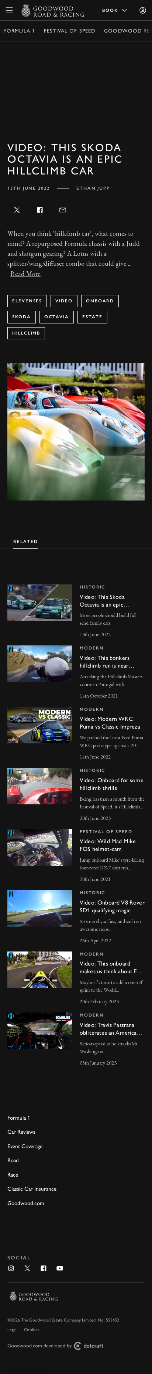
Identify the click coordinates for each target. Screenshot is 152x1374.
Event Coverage (24, 1146)
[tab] (25, 541)
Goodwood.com (25, 1203)
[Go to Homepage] (52, 10)
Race (12, 1174)
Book (115, 10)
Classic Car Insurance (31, 1188)
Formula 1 (19, 31)
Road (13, 1160)
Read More (25, 273)
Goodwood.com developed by (58, 1346)
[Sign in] (143, 10)
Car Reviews (21, 1132)
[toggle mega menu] (9, 10)
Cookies (31, 1329)
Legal (12, 1329)
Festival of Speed (69, 31)
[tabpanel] (76, 819)
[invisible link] (76, 611)
